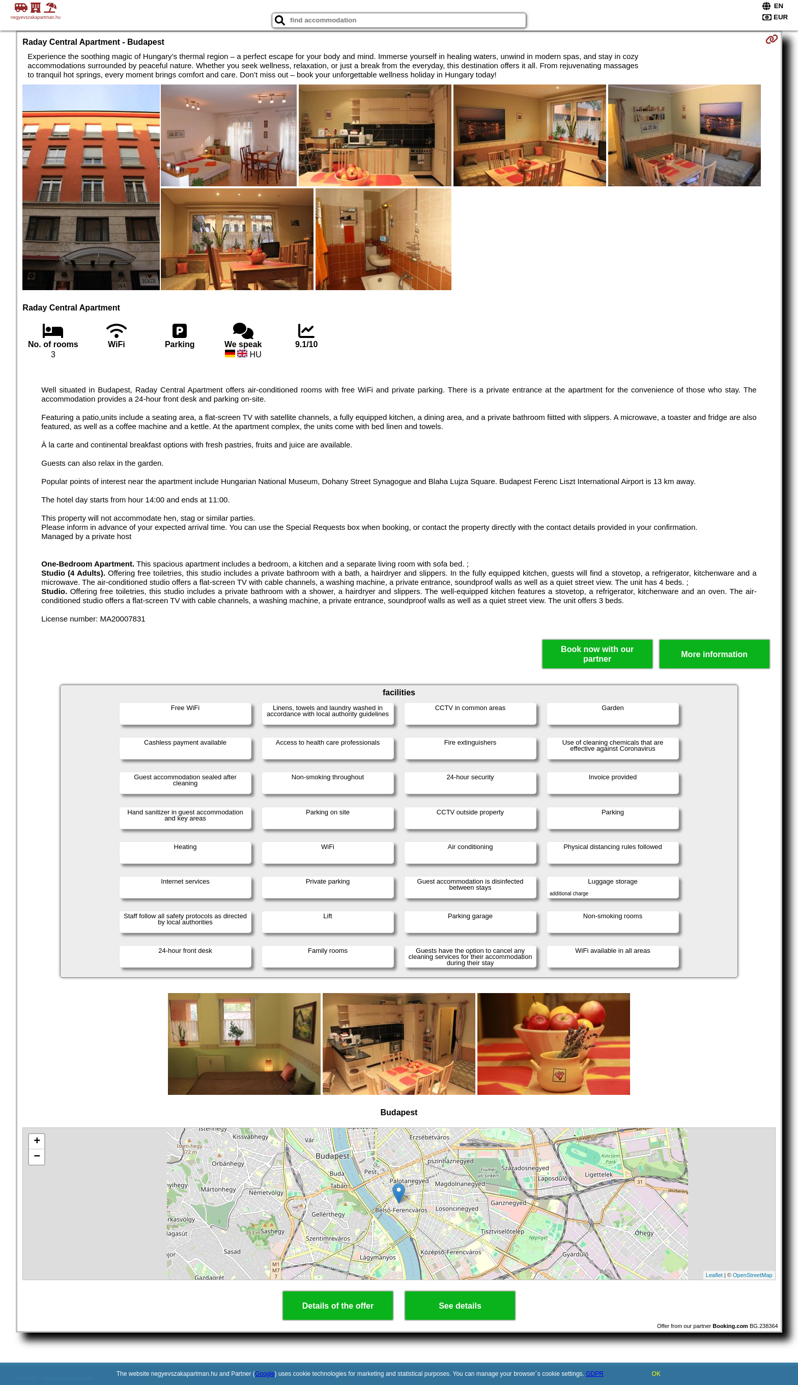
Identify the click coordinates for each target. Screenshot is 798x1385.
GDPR (595, 1373)
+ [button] (37, 1141)
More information (714, 654)
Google (265, 1373)
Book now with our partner (597, 654)
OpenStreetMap (753, 1275)
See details (460, 1306)
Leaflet (714, 1275)
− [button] (37, 1157)
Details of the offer (338, 1306)
